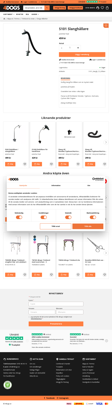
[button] (102, 7)
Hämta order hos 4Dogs (12, 373)
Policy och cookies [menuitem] (62, 376)
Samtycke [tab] (23, 185)
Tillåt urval (56, 226)
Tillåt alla (87, 226)
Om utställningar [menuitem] (35, 367)
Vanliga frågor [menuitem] (34, 370)
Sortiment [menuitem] (8, 14)
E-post (31, 300)
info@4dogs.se (14, 367)
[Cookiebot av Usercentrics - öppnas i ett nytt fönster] (94, 179)
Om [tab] (88, 185)
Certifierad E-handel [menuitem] (63, 364)
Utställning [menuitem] (86, 376)
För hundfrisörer (9, 376)
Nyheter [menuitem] (19, 14)
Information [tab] (56, 185)
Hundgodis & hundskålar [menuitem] (91, 382)
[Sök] (47, 7)
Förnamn (31, 308)
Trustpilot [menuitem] (59, 367)
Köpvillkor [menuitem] (59, 373)
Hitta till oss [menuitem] (34, 376)
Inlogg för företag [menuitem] (62, 382)
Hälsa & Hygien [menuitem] (87, 370)
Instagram (64, 398)
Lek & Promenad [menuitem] (88, 373)
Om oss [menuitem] (32, 364)
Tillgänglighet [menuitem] (60, 379)
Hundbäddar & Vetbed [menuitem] (90, 379)
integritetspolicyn (36, 319)
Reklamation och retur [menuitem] (64, 370)
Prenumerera (56, 324)
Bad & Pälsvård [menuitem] (87, 367)
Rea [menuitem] (27, 14)
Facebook (50, 398)
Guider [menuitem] (34, 14)
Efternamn (59, 308)
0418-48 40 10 (22, 364)
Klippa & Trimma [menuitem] (88, 364)
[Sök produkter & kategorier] (33, 7)
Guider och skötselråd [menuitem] (37, 373)
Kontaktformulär (9, 370)
